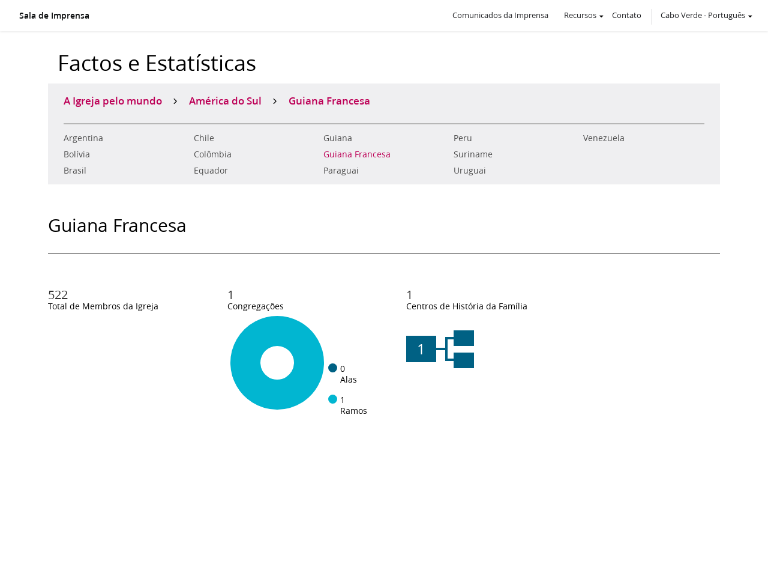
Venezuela (604, 138)
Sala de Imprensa (54, 15)
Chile (204, 138)
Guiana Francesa (357, 154)
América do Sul (225, 100)
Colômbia (213, 154)
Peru (463, 138)
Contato (626, 15)
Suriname (473, 154)
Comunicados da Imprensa (500, 15)
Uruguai (470, 171)
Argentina (83, 138)
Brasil (75, 171)
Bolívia (77, 154)
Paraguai (341, 171)
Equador (211, 171)
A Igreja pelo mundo (113, 100)
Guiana (337, 138)
